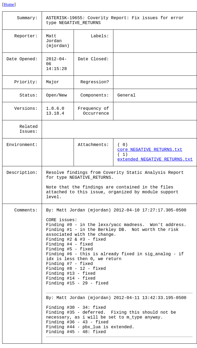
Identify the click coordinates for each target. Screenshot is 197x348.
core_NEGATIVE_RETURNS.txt (149, 149)
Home (9, 4)
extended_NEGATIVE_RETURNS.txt (155, 159)
